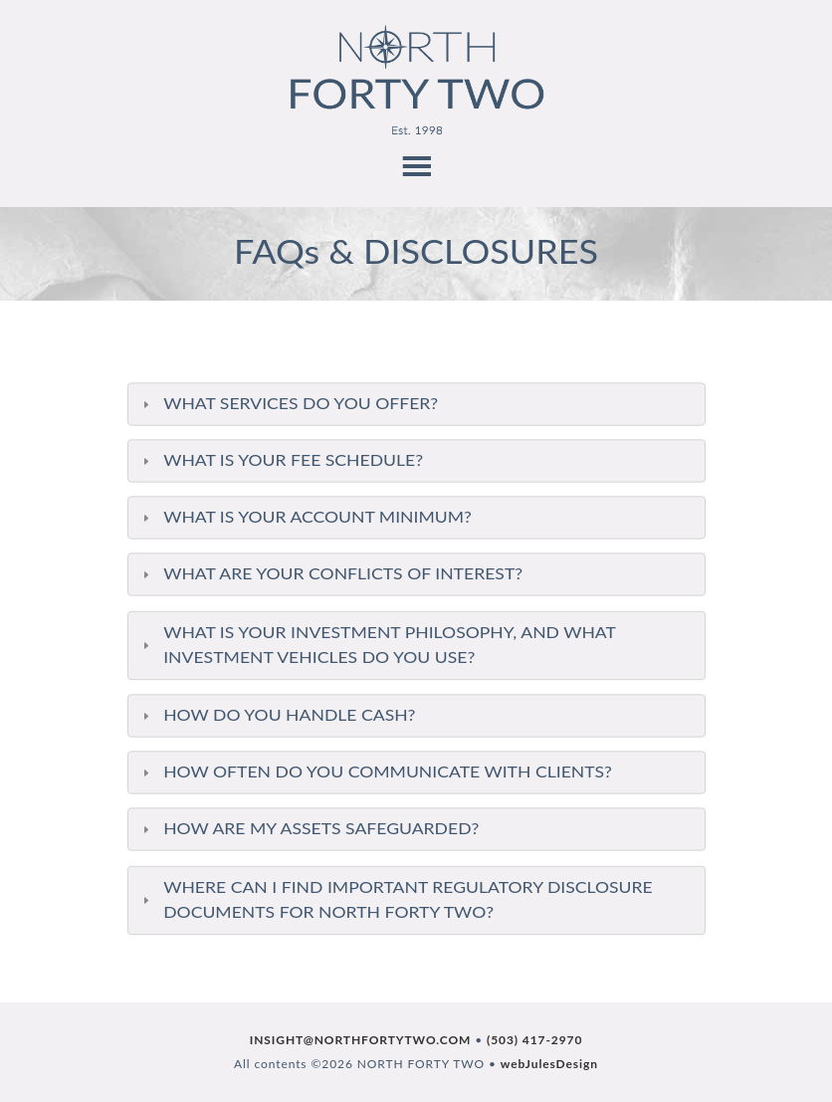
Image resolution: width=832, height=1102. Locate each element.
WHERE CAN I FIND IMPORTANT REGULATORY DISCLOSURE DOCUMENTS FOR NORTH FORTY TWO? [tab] (394, 900)
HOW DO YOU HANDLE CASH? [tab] (275, 715)
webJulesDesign (549, 1063)
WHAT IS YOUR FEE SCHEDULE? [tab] (279, 460)
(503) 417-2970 (534, 1039)
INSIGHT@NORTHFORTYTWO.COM (361, 1039)
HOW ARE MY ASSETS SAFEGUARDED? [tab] (307, 828)
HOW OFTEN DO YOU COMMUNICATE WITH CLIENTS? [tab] (373, 772)
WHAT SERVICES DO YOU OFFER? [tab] (286, 403)
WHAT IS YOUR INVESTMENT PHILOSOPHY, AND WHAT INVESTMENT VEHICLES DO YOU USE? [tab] (375, 644)
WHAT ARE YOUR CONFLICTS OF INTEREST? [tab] (328, 573)
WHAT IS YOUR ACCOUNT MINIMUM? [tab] (303, 517)
